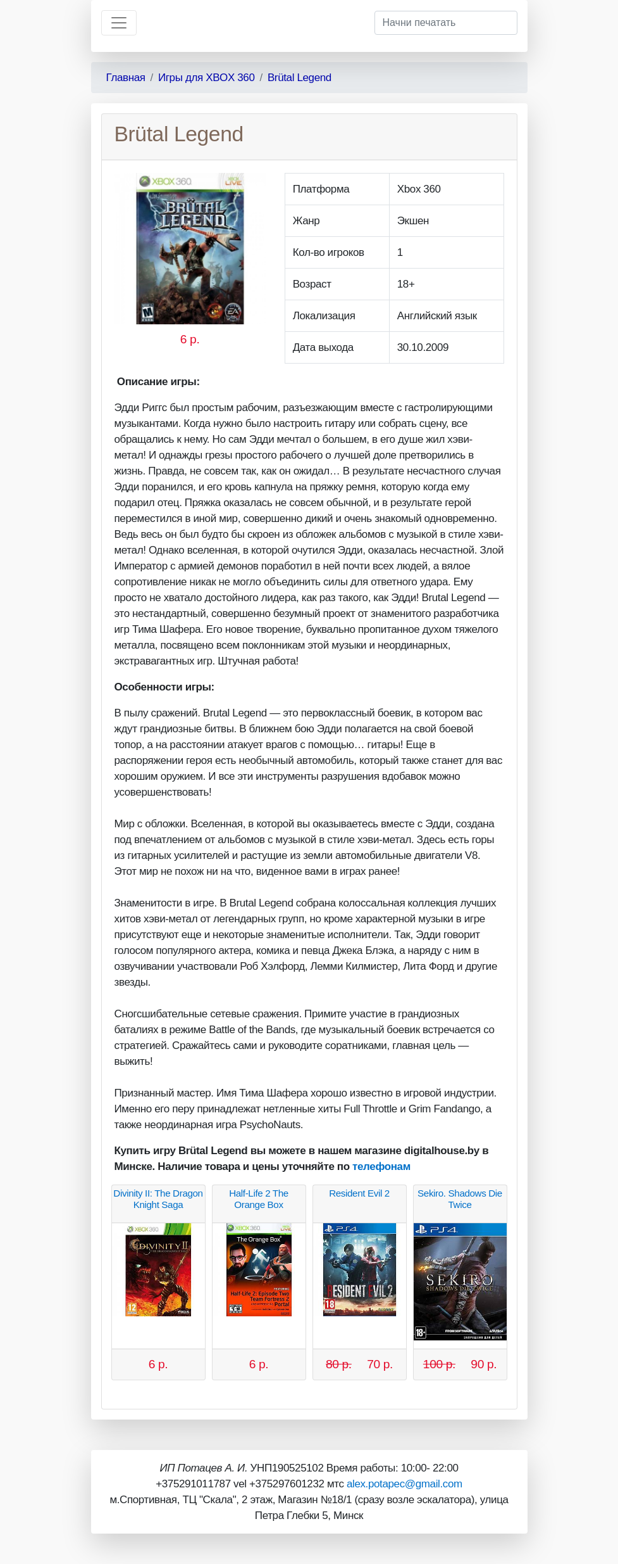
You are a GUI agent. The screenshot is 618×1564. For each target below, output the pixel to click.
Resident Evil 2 (359, 1193)
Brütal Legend (299, 78)
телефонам (381, 1166)
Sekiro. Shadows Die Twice (459, 1199)
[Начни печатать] (445, 23)
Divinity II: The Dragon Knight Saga (157, 1199)
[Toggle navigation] (119, 22)
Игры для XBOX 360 (206, 78)
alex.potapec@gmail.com (404, 1484)
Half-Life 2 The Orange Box (258, 1199)
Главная (125, 78)
